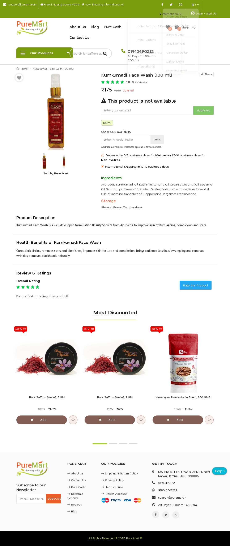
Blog (95, 26)
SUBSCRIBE (54, 498)
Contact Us (79, 37)
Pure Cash (112, 26)
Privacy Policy (112, 480)
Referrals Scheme (75, 496)
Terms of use (112, 487)
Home (22, 68)
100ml (107, 122)
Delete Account (114, 493)
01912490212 (140, 51)
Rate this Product (195, 285)
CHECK (157, 139)
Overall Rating (28, 281)
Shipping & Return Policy (119, 473)
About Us (77, 26)
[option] (55, 111)
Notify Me (203, 110)
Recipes (74, 504)
